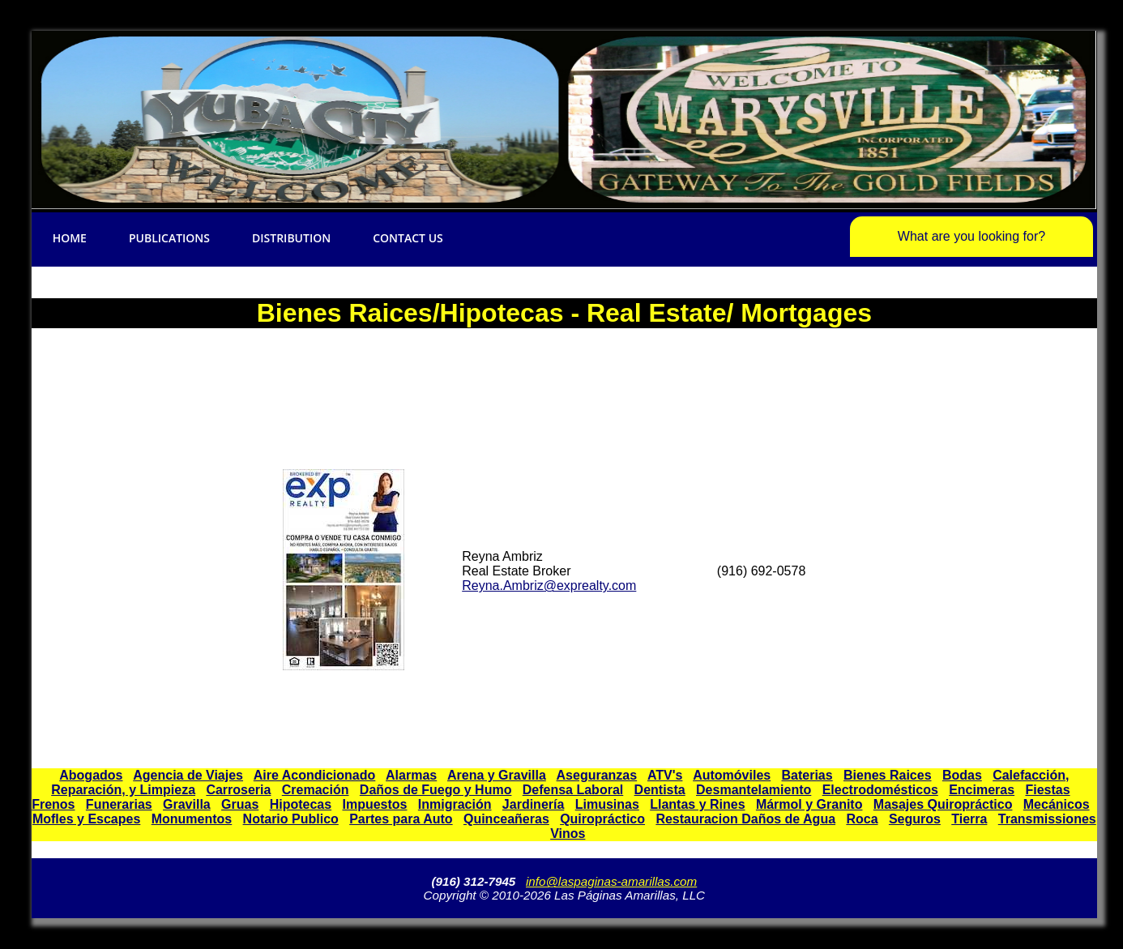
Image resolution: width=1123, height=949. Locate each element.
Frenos (53, 804)
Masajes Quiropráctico (943, 804)
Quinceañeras (506, 819)
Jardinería (533, 804)
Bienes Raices (887, 775)
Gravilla (187, 804)
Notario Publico (291, 819)
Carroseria (238, 790)
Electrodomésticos (880, 790)
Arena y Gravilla (496, 775)
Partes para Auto (400, 819)
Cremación (315, 790)
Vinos (567, 833)
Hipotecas (300, 804)
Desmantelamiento (753, 790)
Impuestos (374, 804)
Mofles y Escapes (86, 819)
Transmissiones (1047, 819)
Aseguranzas (597, 775)
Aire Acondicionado (315, 775)
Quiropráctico (602, 819)
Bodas (962, 775)
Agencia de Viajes (188, 775)
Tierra (969, 819)
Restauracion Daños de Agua (745, 819)
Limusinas (607, 804)
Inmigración (455, 804)
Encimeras (981, 790)
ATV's (665, 775)
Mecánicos (1056, 804)
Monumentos (192, 819)
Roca (861, 819)
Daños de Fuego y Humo (436, 790)
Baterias (807, 775)
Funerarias (119, 804)
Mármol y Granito (809, 804)
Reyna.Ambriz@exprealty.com (549, 585)
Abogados (90, 775)
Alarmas (411, 775)
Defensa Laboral (573, 790)
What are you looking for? (971, 236)
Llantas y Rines (697, 804)
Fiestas (1047, 790)
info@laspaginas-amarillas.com (611, 881)
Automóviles (732, 775)
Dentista (659, 790)
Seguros (915, 819)
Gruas (239, 804)
